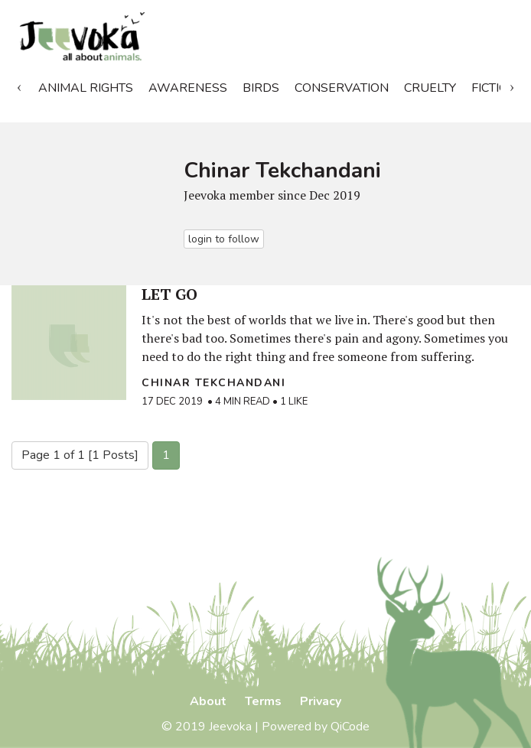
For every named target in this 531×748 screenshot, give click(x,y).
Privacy (320, 701)
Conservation (342, 88)
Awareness (187, 88)
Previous (19, 85)
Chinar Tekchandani (213, 383)
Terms (263, 701)
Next (512, 85)
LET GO (169, 294)
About (208, 701)
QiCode (350, 726)
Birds (261, 88)
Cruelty (430, 88)
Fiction (494, 88)
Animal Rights (85, 88)
